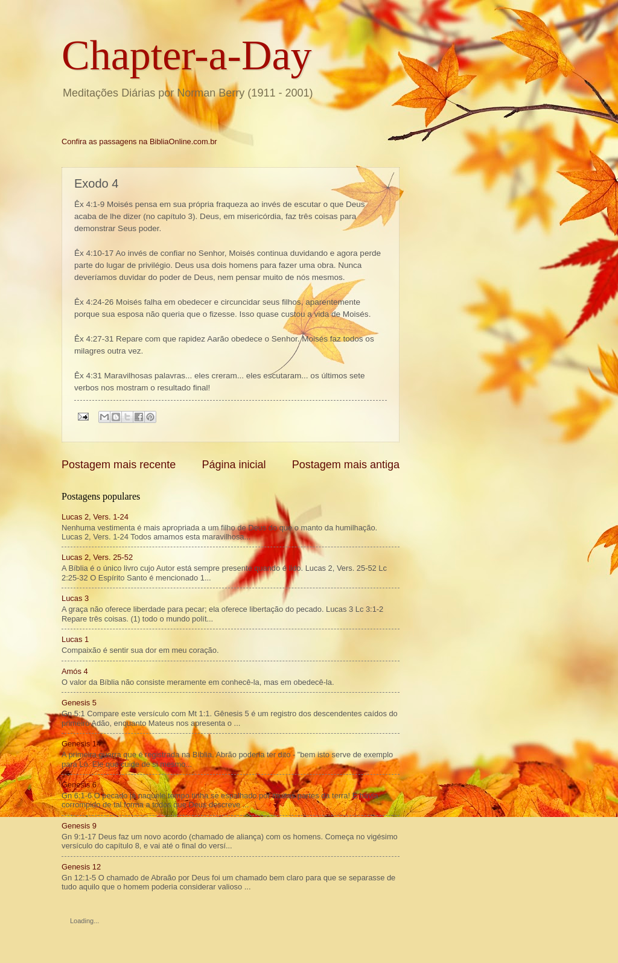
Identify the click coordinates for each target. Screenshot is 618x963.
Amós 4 (75, 671)
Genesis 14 (81, 743)
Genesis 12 (81, 866)
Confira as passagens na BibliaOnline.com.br (139, 141)
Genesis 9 (79, 825)
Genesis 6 (79, 784)
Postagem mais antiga (346, 465)
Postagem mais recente (119, 465)
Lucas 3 (75, 598)
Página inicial (234, 465)
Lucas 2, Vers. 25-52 (97, 557)
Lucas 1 (75, 639)
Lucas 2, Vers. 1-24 (95, 516)
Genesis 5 (79, 702)
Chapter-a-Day (187, 55)
